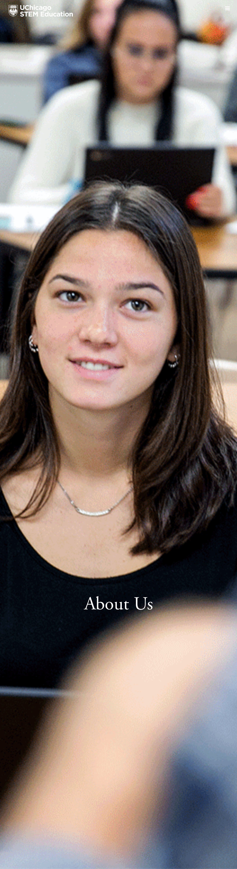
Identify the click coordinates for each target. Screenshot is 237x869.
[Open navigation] (227, 8)
